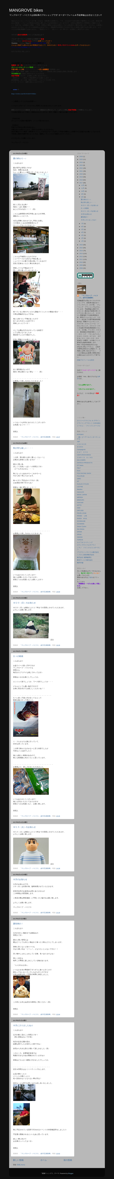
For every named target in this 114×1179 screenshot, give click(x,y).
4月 (82, 232)
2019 (81, 177)
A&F (78, 441)
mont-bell (80, 502)
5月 (82, 229)
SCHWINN (80, 524)
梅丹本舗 (80, 563)
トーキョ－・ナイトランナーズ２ (88, 426)
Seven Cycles (81, 526)
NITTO (79, 505)
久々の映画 (18, 656)
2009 (81, 265)
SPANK (79, 532)
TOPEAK (80, 540)
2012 (81, 256)
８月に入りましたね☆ (23, 1025)
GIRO (79, 479)
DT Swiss (80, 465)
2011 (81, 259)
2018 (81, 180)
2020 (81, 174)
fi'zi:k (78, 471)
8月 (82, 197)
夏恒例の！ (18, 924)
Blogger (70, 1173)
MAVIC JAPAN (82, 494)
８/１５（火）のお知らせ (24, 827)
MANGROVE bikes (26, 10)
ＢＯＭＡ (80, 447)
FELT (79, 468)
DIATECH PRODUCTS (84, 463)
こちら (90, 577)
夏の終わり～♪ (19, 158)
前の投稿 (68, 1160)
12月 (83, 185)
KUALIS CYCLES (83, 484)
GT (78, 481)
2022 (81, 168)
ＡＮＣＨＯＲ (81, 444)
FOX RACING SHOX (84, 473)
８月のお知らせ (20, 879)
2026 (81, 156)
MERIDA (80, 497)
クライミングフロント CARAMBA (89, 423)
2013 (81, 253)
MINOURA (80, 500)
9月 (82, 194)
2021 (81, 171)
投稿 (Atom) (21, 1165)
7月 (82, 223)
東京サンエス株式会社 (85, 560)
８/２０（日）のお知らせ (24, 603)
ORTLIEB (80, 510)
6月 (82, 226)
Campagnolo (81, 449)
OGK (78, 508)
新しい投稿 (18, 1160)
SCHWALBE (81, 521)
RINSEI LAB (82, 516)
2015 (81, 248)
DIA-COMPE (81, 460)
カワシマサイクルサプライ (86, 545)
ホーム (43, 1160)
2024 (81, 162)
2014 (81, 250)
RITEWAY (80, 434)
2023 (81, 165)
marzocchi (80, 492)
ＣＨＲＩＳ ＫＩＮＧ (85, 457)
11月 (83, 188)
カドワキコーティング (85, 542)
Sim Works (80, 529)
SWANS (79, 537)
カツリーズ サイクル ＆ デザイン (88, 420)
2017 (81, 183)
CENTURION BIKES (84, 455)
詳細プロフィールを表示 (85, 360)
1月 (82, 241)
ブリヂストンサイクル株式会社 (88, 552)
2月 (82, 238)
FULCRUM (80, 476)
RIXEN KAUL (82, 518)
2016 (81, 245)
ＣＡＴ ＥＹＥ (82, 452)
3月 (82, 235)
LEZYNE (80, 486)
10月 (83, 191)
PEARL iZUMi (81, 513)
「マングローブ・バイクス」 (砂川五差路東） (88, 297)
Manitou (79, 489)
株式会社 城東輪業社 (84, 557)
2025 (81, 159)
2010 (81, 262)
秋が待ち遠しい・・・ (23, 448)
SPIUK (79, 534)
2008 (81, 268)
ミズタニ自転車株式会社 (85, 555)
